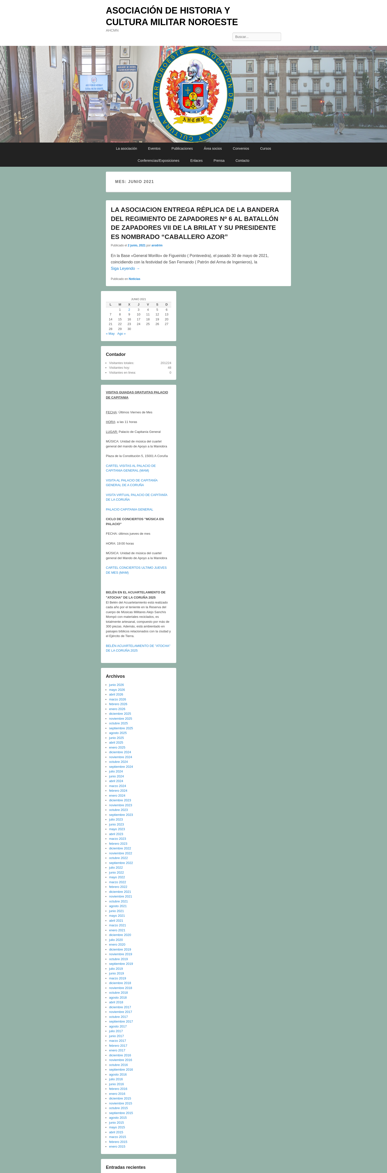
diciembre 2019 (120, 949)
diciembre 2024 (120, 752)
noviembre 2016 (120, 1060)
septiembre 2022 (121, 863)
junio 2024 (116, 776)
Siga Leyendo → (125, 268)
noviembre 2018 (120, 988)
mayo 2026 (117, 690)
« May (110, 333)
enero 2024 (117, 795)
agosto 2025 (118, 733)
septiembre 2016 (121, 1069)
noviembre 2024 (120, 757)
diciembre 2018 (120, 983)
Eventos (154, 148)
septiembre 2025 (121, 728)
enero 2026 (117, 709)
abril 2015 (116, 1132)
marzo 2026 (117, 699)
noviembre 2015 (120, 1103)
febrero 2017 (118, 1045)
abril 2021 (116, 920)
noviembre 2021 (120, 896)
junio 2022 (116, 872)
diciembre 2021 (120, 892)
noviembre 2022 (120, 853)
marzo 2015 (117, 1137)
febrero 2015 (118, 1142)
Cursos (265, 148)
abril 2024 (116, 781)
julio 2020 (116, 940)
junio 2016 (116, 1084)
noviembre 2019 (120, 954)
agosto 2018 (118, 997)
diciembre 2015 (120, 1098)
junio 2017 (116, 1036)
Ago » (121, 333)
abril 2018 (116, 1002)
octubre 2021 (118, 901)
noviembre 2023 (120, 805)
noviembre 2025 (120, 718)
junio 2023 (116, 824)
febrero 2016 (118, 1089)
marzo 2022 (117, 882)
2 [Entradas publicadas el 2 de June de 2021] (129, 310)
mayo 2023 (117, 829)
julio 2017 (116, 1031)
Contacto (242, 161)
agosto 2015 (118, 1117)
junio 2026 (116, 685)
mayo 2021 (117, 915)
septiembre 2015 (121, 1113)
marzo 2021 (117, 925)
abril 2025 (116, 742)
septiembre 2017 (121, 1021)
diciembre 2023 (120, 800)
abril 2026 (116, 694)
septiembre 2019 (121, 964)
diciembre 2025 (120, 713)
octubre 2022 (118, 858)
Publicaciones (182, 148)
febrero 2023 (118, 843)
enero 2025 (117, 747)
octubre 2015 (118, 1108)
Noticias (134, 279)
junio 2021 (116, 911)
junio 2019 (116, 973)
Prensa (218, 161)
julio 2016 (116, 1079)
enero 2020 (117, 944)
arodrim (157, 245)
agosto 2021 (118, 906)
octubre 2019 (118, 959)
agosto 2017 (118, 1026)
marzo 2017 (117, 1041)
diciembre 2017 (120, 1007)
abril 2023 (116, 834)
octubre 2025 (118, 723)
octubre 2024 (118, 762)
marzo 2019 (117, 978)
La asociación (126, 148)
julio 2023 (116, 819)
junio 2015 (116, 1122)
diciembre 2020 (120, 935)
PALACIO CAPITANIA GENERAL (129, 509)
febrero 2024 (118, 790)
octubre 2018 (118, 992)
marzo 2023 (117, 839)
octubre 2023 (118, 810)
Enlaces (196, 161)
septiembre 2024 (121, 767)
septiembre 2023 (121, 815)
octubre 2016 (118, 1065)
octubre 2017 (118, 1017)
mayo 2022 (117, 877)
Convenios (241, 148)
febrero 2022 (118, 887)
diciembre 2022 (120, 848)
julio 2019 (116, 969)
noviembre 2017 (120, 1012)
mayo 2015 (117, 1127)
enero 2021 (117, 930)
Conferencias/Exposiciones (158, 161)
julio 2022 (116, 867)
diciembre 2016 (120, 1055)
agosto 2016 (118, 1074)
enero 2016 (117, 1094)
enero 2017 (117, 1050)
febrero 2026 (118, 704)
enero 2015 (117, 1146)
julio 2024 (116, 771)
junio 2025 (116, 738)
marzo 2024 (117, 786)
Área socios (213, 148)
